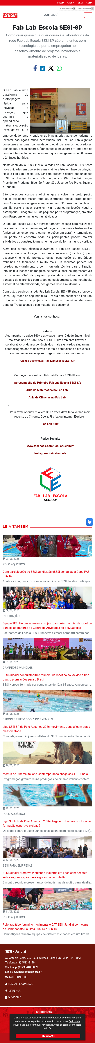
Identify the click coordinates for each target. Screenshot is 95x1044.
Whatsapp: (21, 967)
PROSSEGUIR (48, 1035)
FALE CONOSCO (16, 977)
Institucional (44, 1012)
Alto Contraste (86, 8)
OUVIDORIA (13, 997)
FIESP (60, 2)
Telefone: (20, 962)
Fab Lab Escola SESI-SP (47, 28)
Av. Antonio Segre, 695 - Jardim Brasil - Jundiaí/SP (43, 957)
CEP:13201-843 (72, 957)
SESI (80, 2)
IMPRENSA (12, 990)
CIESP (70, 2)
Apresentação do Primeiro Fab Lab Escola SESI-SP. (47, 382)
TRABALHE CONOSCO (19, 983)
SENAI (89, 2)
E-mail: (23, 971)
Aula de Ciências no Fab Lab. (47, 397)
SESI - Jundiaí (15, 951)
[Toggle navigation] (88, 15)
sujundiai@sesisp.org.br (27, 971)
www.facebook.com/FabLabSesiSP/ (50, 446)
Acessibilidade (67, 8)
